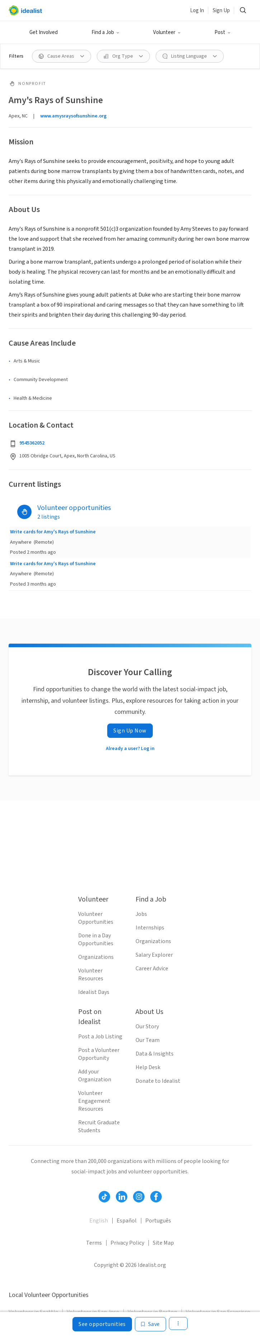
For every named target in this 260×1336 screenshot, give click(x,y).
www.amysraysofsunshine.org (73, 116)
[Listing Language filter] (190, 56)
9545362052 (31, 443)
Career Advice (152, 968)
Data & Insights (155, 1054)
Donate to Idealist (158, 1081)
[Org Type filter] (123, 56)
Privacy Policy (127, 1243)
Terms (94, 1243)
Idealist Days (93, 992)
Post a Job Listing (100, 1037)
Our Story (147, 1026)
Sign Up (221, 10)
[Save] (150, 1324)
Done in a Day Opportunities (95, 939)
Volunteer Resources (90, 974)
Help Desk (148, 1067)
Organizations (96, 957)
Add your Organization (94, 1075)
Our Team (148, 1040)
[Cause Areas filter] (61, 56)
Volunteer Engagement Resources (94, 1101)
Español (127, 1221)
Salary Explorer (154, 955)
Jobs (141, 914)
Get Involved (43, 32)
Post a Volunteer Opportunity (98, 1054)
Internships (150, 928)
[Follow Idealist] (104, 1196)
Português (158, 1221)
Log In (197, 10)
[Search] (242, 10)
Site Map (163, 1243)
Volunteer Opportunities (95, 918)
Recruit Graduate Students (99, 1126)
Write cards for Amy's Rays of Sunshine (53, 531)
